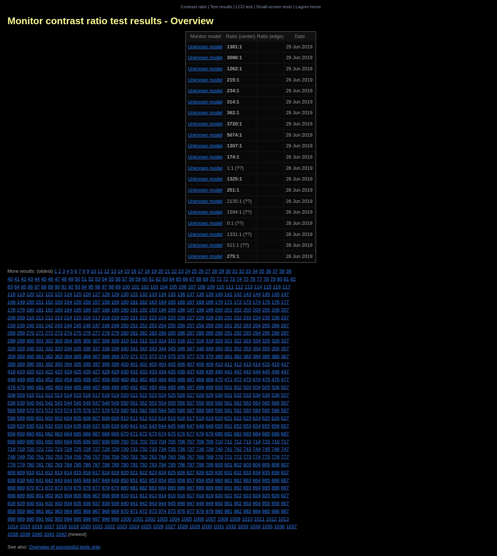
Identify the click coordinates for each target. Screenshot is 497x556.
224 (162, 317)
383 (247, 356)
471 (228, 379)
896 (275, 488)
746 (275, 449)
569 (21, 410)
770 (219, 457)
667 (96, 434)
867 (285, 480)
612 (144, 418)
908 (106, 495)
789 (115, 464)
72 (225, 279)
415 (266, 364)
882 (144, 488)
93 (77, 287)
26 (201, 271)
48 (64, 279)
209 (21, 317)
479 (21, 387)
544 (68, 403)
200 (219, 310)
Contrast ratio (194, 6)
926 (275, 495)
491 (134, 387)
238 (11, 325)
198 (200, 310)
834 (257, 472)
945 (172, 503)
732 (144, 449)
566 (275, 403)
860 (219, 480)
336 (87, 348)
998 (106, 519)
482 (49, 387)
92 (70, 287)
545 (77, 403)
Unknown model (205, 46)
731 (134, 449)
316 (181, 340)
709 (210, 441)
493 (153, 387)
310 (125, 340)
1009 (235, 519)
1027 (170, 526)
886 (181, 488)
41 (16, 279)
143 (247, 294)
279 (115, 333)
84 (16, 287)
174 (257, 302)
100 (126, 287)
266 (275, 325)
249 (115, 325)
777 (285, 457)
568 (11, 410)
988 (11, 519)
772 (238, 457)
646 (181, 426)
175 (266, 302)
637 (96, 426)
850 (125, 480)
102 (145, 287)
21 (167, 271)
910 (125, 495)
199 (210, 310)
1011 (259, 519)
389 (21, 364)
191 (134, 310)
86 (30, 287)
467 (191, 379)
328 (11, 348)
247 (96, 325)
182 (49, 310)
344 (162, 348)
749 (21, 457)
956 (275, 503)
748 (11, 457)
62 (158, 279)
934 (68, 503)
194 (162, 310)
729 (115, 449)
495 (172, 387)
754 (68, 457)
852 (144, 480)
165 (172, 302)
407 (191, 364)
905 (77, 495)
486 (87, 387)
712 (238, 441)
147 (285, 294)
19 (153, 271)
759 (115, 457)
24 (187, 271)
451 (40, 379)
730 (125, 449)
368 (106, 356)
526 (181, 395)
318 (200, 340)
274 (68, 333)
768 (200, 457)
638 (106, 426)
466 (181, 379)
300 (30, 340)
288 (200, 333)
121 (40, 294)
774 (257, 457)
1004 (174, 519)
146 (275, 294)
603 (59, 418)
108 (201, 287)
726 (87, 449)
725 (77, 449)
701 (134, 441)
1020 (85, 526)
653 (247, 426)
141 (228, 294)
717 (285, 441)
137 (191, 294)
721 (40, 449)
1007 (211, 519)
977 (191, 511)
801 (228, 464)
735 (172, 449)
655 (266, 426)
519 (115, 395)
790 (125, 464)
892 (238, 488)
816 (87, 472)
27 (207, 271)
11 (100, 271)
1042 (61, 534)
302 (49, 340)
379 (210, 356)
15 (127, 271)
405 (172, 364)
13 (113, 271)
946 (181, 503)
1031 (218, 526)
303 (59, 340)
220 (125, 317)
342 (144, 348)
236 (275, 317)
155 (77, 302)
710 (219, 441)
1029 (194, 526)
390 (30, 364)
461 (134, 379)
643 (153, 426)
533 (247, 395)
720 (30, 449)
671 (134, 434)
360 (30, 356)
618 (200, 418)
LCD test (244, 6)
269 (21, 333)
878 (106, 488)
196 (181, 310)
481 (40, 387)
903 (59, 495)
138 (200, 294)
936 (87, 503)
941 (134, 503)
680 (219, 434)
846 (87, 480)
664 (68, 434)
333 (59, 348)
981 (228, 511)
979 (210, 511)
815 (77, 472)
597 (285, 410)
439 (210, 371)
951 (228, 503)
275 (77, 333)
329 (21, 348)
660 (30, 434)
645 (172, 426)
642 (144, 426)
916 (181, 495)
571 (40, 410)
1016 (37, 526)
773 (247, 457)
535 (266, 395)
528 (200, 395)
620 (219, 418)
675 (172, 434)
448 (11, 379)
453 (59, 379)
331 (40, 348)
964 (68, 511)
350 (219, 348)
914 (162, 495)
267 (285, 325)
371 (134, 356)
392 (49, 364)
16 (133, 271)
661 (40, 434)
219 (115, 317)
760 (125, 457)
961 (40, 511)
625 (266, 418)
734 (162, 449)
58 (131, 279)
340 (125, 348)
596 (275, 410)
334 (68, 348)
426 (87, 371)
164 (162, 302)
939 (115, 503)
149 (21, 302)
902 (49, 495)
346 (181, 348)
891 (228, 488)
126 (87, 294)
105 (173, 287)
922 (238, 495)
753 (59, 457)
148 (11, 302)
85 (23, 287)
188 (106, 310)
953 (247, 503)
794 (162, 464)
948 (200, 503)
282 (144, 333)
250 (125, 325)
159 (115, 302)
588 (200, 410)
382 (238, 356)
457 (96, 379)
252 (144, 325)
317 (191, 340)
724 (68, 449)
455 (77, 379)
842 (49, 480)
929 (21, 503)
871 (40, 488)
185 (77, 310)
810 (30, 472)
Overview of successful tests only (64, 547)
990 (30, 519)
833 (247, 472)
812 (49, 472)
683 (247, 434)
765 (172, 457)
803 (247, 464)
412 (238, 364)
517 (96, 395)
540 (30, 403)
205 (266, 310)
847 (96, 480)
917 (191, 495)
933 (59, 503)
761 (134, 457)
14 (120, 271)
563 (247, 403)
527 (191, 395)
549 (115, 403)
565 (266, 403)
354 (257, 348)
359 (21, 356)
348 (200, 348)
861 (228, 480)
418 (11, 371)
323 (247, 340)
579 (115, 410)
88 (43, 287)
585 (172, 410)
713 (247, 441)
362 (49, 356)
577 (96, 410)
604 (68, 418)
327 (285, 340)
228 (200, 317)
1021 (97, 526)
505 (266, 387)
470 (219, 379)
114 (258, 287)
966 (87, 511)
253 (153, 325)
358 (11, 356)
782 (49, 464)
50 (77, 279)
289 (210, 333)
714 (257, 441)
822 (144, 472)
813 (59, 472)
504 (257, 387)
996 (87, 519)
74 (239, 279)
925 (266, 495)
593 (247, 410)
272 (49, 333)
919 (210, 495)
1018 (61, 526)
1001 (138, 519)
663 (59, 434)
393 (59, 364)
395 (77, 364)
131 (134, 294)
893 (247, 488)
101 (135, 287)
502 (238, 387)
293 (247, 333)
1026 (158, 526)
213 (59, 317)
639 (115, 426)
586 (181, 410)
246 (87, 325)
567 (285, 403)
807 (285, 464)
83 (10, 287)
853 (153, 480)
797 (191, 464)
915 (172, 495)
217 (96, 317)
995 (77, 519)
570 (30, 410)
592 (238, 410)
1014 (12, 526)
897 (285, 488)
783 (59, 464)
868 (11, 488)
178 (11, 310)
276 (87, 333)
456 (87, 379)
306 (87, 340)
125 (77, 294)
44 (36, 279)
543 (59, 403)
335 (77, 348)
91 (64, 287)
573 (59, 410)
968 (106, 511)
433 (153, 371)
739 (210, 449)
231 (228, 317)
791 (134, 464)
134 (162, 294)
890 (219, 488)
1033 (243, 526)
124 (68, 294)
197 (191, 310)
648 (200, 426)
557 (191, 403)
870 (30, 488)
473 (247, 379)
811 (40, 472)
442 (238, 371)
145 (266, 294)
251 (134, 325)
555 (172, 403)
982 (238, 511)
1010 (247, 519)
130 (125, 294)
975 (172, 511)
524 (162, 395)
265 (266, 325)
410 (219, 364)
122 (49, 294)
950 (219, 503)
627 (285, 418)
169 (210, 302)
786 (87, 464)
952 (238, 503)
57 (124, 279)
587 (191, 410)
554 (162, 403)
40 (10, 279)
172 (238, 302)
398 (106, 364)
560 (219, 403)
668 (106, 434)
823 (153, 472)
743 (247, 449)
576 (87, 410)
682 (238, 434)
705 (172, 441)
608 (106, 418)
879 (115, 488)
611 (134, 418)
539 (21, 403)
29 (221, 271)
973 (153, 511)
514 (68, 395)
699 (115, 441)
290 (219, 333)
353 (247, 348)
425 (77, 371)
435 (172, 371)
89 (50, 287)
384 (257, 356)
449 (21, 379)
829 (210, 472)
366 (87, 356)
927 (285, 495)
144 (257, 294)
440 (219, 371)
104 (164, 287)
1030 (206, 526)
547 (96, 403)
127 (96, 294)
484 (68, 387)
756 (87, 457)
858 (200, 480)
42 (23, 279)
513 (59, 395)
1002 (150, 519)
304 (68, 340)
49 (70, 279)
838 (11, 480)
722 (49, 449)
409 (210, 364)
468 (200, 379)
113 (249, 287)
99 (118, 287)
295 (266, 333)
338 (106, 348)
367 (96, 356)
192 (144, 310)
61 (151, 279)
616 (181, 418)
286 (181, 333)
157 (96, 302)
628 (11, 426)
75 (245, 279)
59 (138, 279)
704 (162, 441)
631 (40, 426)
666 (87, 434)
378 (200, 356)
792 (144, 464)
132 (144, 294)
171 (228, 302)
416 (275, 364)
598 (11, 418)
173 (247, 302)
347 (191, 348)
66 (185, 279)
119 (21, 294)
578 (106, 410)
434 (162, 371)
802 (238, 464)
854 (162, 480)
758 (106, 457)
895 (266, 488)
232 (238, 317)
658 (11, 434)
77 (259, 279)
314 (162, 340)
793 (153, 464)
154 (68, 302)
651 (228, 426)
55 (111, 279)
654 (257, 426)
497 (191, 387)
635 (77, 426)
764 (162, 457)
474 (257, 379)
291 (228, 333)
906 (87, 495)
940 (125, 503)
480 (30, 387)
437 (191, 371)
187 (96, 310)
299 (21, 340)
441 (228, 371)
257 (191, 325)
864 (257, 480)
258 (200, 325)
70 (212, 279)
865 (266, 480)
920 (219, 495)
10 (93, 271)
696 (87, 441)
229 (210, 317)
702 (144, 441)
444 (257, 371)
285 (172, 333)
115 (268, 287)
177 (285, 302)
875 (77, 488)
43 (30, 279)
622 (238, 418)
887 (191, 488)
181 (40, 310)
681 (228, 434)
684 (257, 434)
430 (125, 371)
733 (153, 449)
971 (134, 511)
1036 (279, 526)
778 (11, 464)
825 (172, 472)
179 (21, 310)
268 (11, 333)
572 (49, 410)
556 (181, 403)
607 (96, 418)
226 (181, 317)
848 (106, 480)
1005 (186, 519)
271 (40, 333)
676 (181, 434)
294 (257, 333)
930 (30, 503)
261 (228, 325)
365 (77, 356)
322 (238, 340)
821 (134, 472)
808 (11, 472)
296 (275, 333)
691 (40, 441)
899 (21, 495)
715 (266, 441)
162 (144, 302)
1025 (146, 526)
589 (210, 410)
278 (106, 333)
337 (96, 348)
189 (115, 310)
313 (153, 340)
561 (228, 403)
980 (219, 511)
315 (172, 340)
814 (68, 472)
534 (257, 395)
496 (181, 387)
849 (115, 480)
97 (104, 287)
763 (153, 457)
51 (84, 279)
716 (275, 441)
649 (210, 426)
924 (257, 495)
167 (191, 302)
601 (40, 418)
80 (279, 279)
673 (153, 434)
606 (87, 418)
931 (40, 503)
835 (266, 472)
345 (172, 348)
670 (125, 434)
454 (68, 379)
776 (275, 457)
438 (200, 371)
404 (162, 364)
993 (59, 519)
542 (49, 403)
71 (219, 279)
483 (59, 387)
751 (40, 457)
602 (49, 418)
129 (115, 294)
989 (21, 519)
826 (181, 472)
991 (40, 519)
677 (191, 434)
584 (162, 410)
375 (172, 356)
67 (192, 279)
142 (238, 294)
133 (153, 294)
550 (125, 403)
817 (96, 472)
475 (266, 379)
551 (134, 403)
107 (192, 287)
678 (200, 434)
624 (257, 418)
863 (247, 480)
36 (268, 271)
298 (11, 340)
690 (30, 441)
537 (285, 395)
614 (162, 418)
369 (115, 356)
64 (171, 279)
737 (191, 449)
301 (40, 340)
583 (153, 410)
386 (275, 356)
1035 (267, 526)
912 (144, 495)
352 (238, 348)
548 (106, 403)
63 (165, 279)
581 (134, 410)
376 (181, 356)
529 (210, 395)
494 (162, 387)
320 (219, 340)
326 (275, 340)
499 (210, 387)
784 (68, 464)
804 (257, 464)
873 (59, 488)
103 (154, 287)
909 (115, 495)
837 (285, 472)
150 (30, 302)
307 (96, 340)
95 (90, 287)
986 (275, 511)
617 (191, 418)
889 (210, 488)
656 (275, 426)
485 (77, 387)
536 (275, 395)
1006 (198, 519)
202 (238, 310)
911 (134, 495)
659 (21, 434)
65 (178, 279)
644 (162, 426)
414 (257, 364)
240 (30, 325)
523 (153, 395)
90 (57, 287)
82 (293, 279)
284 (162, 333)
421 (40, 371)
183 (59, 310)
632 (49, 426)
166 (181, 302)
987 (285, 511)
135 (172, 294)
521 (134, 395)
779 (21, 464)
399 (115, 364)
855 (172, 480)
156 (87, 302)
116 (277, 287)
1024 (133, 526)
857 (191, 480)
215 (77, 317)
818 (106, 472)
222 (144, 317)
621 (228, 418)
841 (40, 480)
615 (172, 418)
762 (144, 457)
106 (183, 287)
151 (40, 302)
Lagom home (308, 6)
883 (153, 488)
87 (36, 287)
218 (106, 317)
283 (153, 333)
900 (30, 495)
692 (49, 441)
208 (11, 317)
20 (160, 271)
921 (228, 495)
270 (30, 333)
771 (228, 457)
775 (266, 457)
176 (275, 302)
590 (219, 410)
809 (21, 472)
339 (115, 348)
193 (153, 310)
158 (106, 302)
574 (68, 410)
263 (247, 325)
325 (266, 340)
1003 (162, 519)
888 (200, 488)
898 (11, 495)
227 (191, 317)
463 (153, 379)
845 (77, 480)
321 (228, 340)
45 (43, 279)
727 (96, 449)
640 (125, 426)
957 (285, 503)
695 (77, 441)
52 (90, 279)
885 (172, 488)
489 (115, 387)
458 (106, 379)
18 (147, 271)
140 (219, 294)
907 (96, 495)
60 (144, 279)
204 (257, 310)
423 (59, 371)
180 (30, 310)
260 (219, 325)
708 (200, 441)
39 (288, 271)
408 (200, 364)
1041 (49, 534)
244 (68, 325)
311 (134, 340)
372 (144, 356)
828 (200, 472)
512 (49, 395)
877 (96, 488)
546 (87, 403)
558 (200, 403)
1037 (291, 526)
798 (200, 464)
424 (68, 371)
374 (162, 356)
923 (247, 495)
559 (210, 403)
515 (77, 395)
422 (49, 371)
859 (210, 480)
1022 (109, 526)
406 (181, 364)
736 (181, 449)
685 (266, 434)
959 (21, 511)
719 (21, 449)
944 (162, 503)
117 (286, 287)
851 (134, 480)
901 (40, 495)
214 (68, 317)
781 (40, 464)
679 (210, 434)
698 (106, 441)
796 (181, 464)
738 (200, 449)
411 (228, 364)
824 (162, 472)
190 (125, 310)
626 (275, 418)
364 (68, 356)
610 (125, 418)
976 (181, 511)
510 (30, 395)
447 (285, 371)
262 (238, 325)
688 (11, 441)
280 (125, 333)
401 (134, 364)
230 (219, 317)
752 (49, 457)
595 (266, 410)
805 (266, 464)
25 (194, 271)
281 (134, 333)
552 (144, 403)
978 (200, 511)
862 (238, 480)
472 (238, 379)
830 (219, 472)
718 (11, 449)
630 (30, 426)
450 (30, 379)
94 (84, 287)
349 (210, 348)
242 (49, 325)
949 (210, 503)
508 (11, 395)
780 (30, 464)
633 (59, 426)
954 (257, 503)
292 (238, 333)
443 (247, 371)
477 (285, 379)
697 (96, 441)
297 (285, 333)
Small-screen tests (274, 6)
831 (228, 472)
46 (50, 279)
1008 (222, 519)
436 (181, 371)
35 (261, 271)
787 (96, 464)
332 (49, 348)
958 (11, 511)
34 (255, 271)
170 (219, 302)
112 (239, 287)
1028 (182, 526)
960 (30, 511)
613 (153, 418)
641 (134, 426)
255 (172, 325)
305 (77, 340)
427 (96, 371)
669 (115, 434)
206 (275, 310)
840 (30, 480)
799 (210, 464)
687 (285, 434)
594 (257, 410)
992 (49, 519)
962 (49, 511)
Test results (221, 6)
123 (59, 294)
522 (144, 395)
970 (125, 511)
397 (96, 364)
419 (21, 371)
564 (257, 403)
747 (285, 449)
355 (266, 348)
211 (40, 317)
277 (96, 333)
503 (247, 387)
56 (118, 279)
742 (238, 449)
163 (153, 302)
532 (238, 395)
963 (59, 511)
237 (285, 317)
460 (125, 379)
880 (125, 488)
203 (247, 310)
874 (68, 488)
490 (125, 387)
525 (172, 395)
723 (59, 449)
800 (219, 464)
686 (275, 434)
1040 (37, 534)
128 (106, 294)
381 (228, 356)
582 (144, 410)
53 (97, 279)
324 (257, 340)
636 (87, 426)
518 (106, 395)
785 (77, 464)
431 (134, 371)
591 (228, 410)
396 (87, 364)
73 (232, 279)
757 (96, 457)
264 (257, 325)
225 (172, 317)
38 (281, 271)
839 (21, 480)
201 (228, 310)
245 (77, 325)
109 (211, 287)
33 (248, 271)
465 (172, 379)
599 (21, 418)
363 (59, 356)
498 (200, 387)
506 (275, 387)
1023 (122, 526)
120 (30, 294)
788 (106, 464)
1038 (12, 534)
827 (191, 472)
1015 (25, 526)
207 (285, 310)
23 (181, 271)
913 (153, 495)
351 (228, 348)
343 (153, 348)
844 (68, 480)
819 (115, 472)
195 (172, 310)
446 (275, 371)
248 (106, 325)
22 (174, 271)
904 (68, 495)
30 (227, 271)
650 (219, 426)
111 (230, 287)
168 (200, 302)
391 (40, 364)
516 (87, 395)
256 (181, 325)
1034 (255, 526)
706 (181, 441)
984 (257, 511)
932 (49, 503)
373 (153, 356)
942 (144, 503)
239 (21, 325)
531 (228, 395)
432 (144, 371)
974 (162, 511)
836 (275, 472)
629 (21, 426)
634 (68, 426)
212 (49, 317)
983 (247, 511)
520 (125, 395)
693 (59, 441)
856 (181, 480)
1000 (126, 519)
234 (257, 317)
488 (106, 387)
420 (30, 371)
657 (285, 426)
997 (96, 519)
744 (257, 449)
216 (87, 317)
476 (275, 379)
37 (275, 271)
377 (191, 356)
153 (59, 302)
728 (106, 449)
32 (241, 271)
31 (234, 271)
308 (106, 340)
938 (106, 503)
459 (115, 379)
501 (228, 387)
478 (11, 387)
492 (144, 387)
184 (68, 310)
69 (205, 279)
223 (153, 317)
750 (30, 457)
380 (219, 356)
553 (153, 403)
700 (125, 441)
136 (181, 294)
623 (247, 418)
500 (219, 387)
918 (200, 495)
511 (40, 395)
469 (210, 379)
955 (266, 503)
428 (106, 371)
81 (286, 279)
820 (125, 472)
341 (134, 348)
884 (162, 488)
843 (59, 480)
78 (266, 279)
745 (266, 449)
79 (272, 279)
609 (115, 418)
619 (210, 418)
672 (144, 434)
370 (125, 356)
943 (153, 503)
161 (134, 302)
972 (144, 511)
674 (162, 434)
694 (68, 441)
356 (275, 348)
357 (285, 348)
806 (275, 464)
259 (210, 325)
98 (111, 287)
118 (11, 294)
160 (125, 302)
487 (96, 387)
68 (198, 279)
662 (49, 434)
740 (219, 449)
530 (219, 395)
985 (266, 511)
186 (87, 310)
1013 (283, 519)
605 (77, 418)
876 (87, 488)
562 (238, 403)
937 (96, 503)
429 (115, 371)
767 (191, 457)
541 (40, 403)
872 (49, 488)
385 (266, 356)
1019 (73, 526)
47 (57, 279)
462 (144, 379)
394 (68, 364)
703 (153, 441)
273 (59, 333)
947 (191, 503)
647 (191, 426)
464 (162, 379)
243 (59, 325)
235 (266, 317)
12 (106, 271)
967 (96, 511)
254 (162, 325)
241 (40, 325)
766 (181, 457)
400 (125, 364)
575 (77, 410)
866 (275, 480)
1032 (231, 526)
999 (115, 519)
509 (21, 395)
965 (77, 511)
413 (247, 364)
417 (285, 364)
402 (144, 364)
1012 (271, 519)
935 (77, 503)
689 (21, 441)
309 (115, 340)
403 (153, 364)
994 (68, 519)
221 (134, 317)
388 (11, 364)
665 (77, 434)
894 (257, 488)
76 (252, 279)
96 (97, 287)
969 (115, 511)
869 (21, 488)
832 (238, 472)
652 (238, 426)
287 (191, 333)
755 (77, 457)
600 (30, 418)
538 (11, 403)
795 (172, 464)
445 (266, 371)
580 (125, 410)
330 (30, 348)
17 (140, 271)
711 (228, 441)
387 (285, 356)
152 (49, 302)
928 (11, 503)
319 (210, 340)
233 (247, 317)
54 (104, 279)
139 (210, 294)
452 (49, 379)
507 (285, 387)
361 (40, 356)
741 (228, 449)
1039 (25, 534)
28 (214, 271)
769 (210, 457)
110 (220, 287)
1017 (49, 526)
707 (191, 441)
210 (30, 317)
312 (144, 340)
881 (134, 488)
